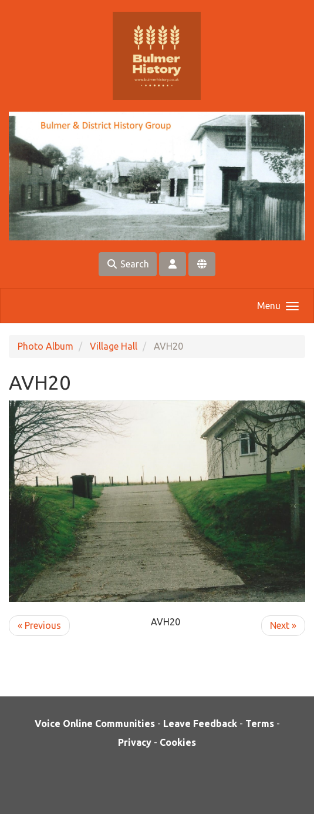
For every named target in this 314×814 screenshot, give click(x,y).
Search (127, 264)
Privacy (134, 742)
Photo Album (45, 346)
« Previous (39, 625)
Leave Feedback (200, 723)
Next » (283, 625)
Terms (259, 723)
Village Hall (113, 346)
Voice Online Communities (95, 723)
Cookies (178, 742)
